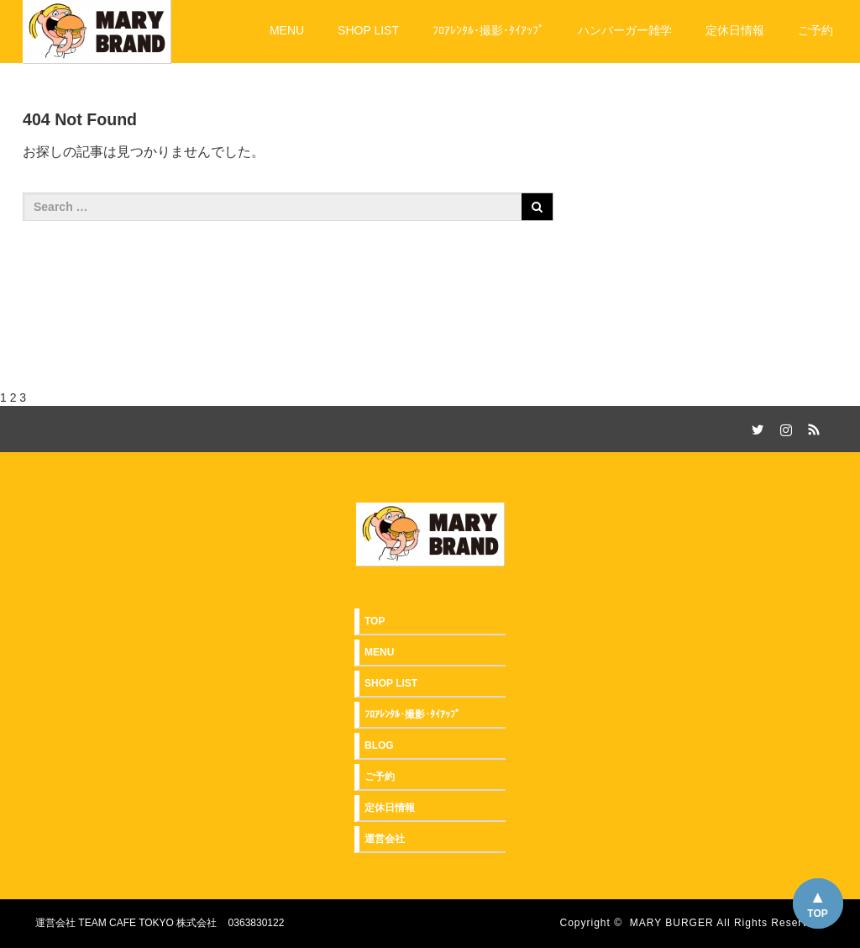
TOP (817, 913)
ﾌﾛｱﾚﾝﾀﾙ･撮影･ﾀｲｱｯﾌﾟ (488, 30)
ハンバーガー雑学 (625, 30)
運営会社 (384, 839)
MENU (287, 30)
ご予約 (815, 30)
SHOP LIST (368, 30)
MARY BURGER (672, 923)
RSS (812, 427)
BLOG (379, 745)
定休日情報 (734, 30)
